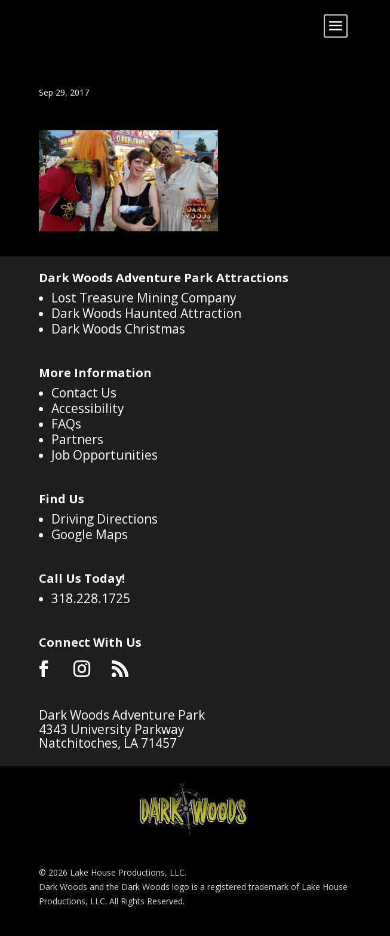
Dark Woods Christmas (118, 328)
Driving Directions (104, 518)
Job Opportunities (104, 454)
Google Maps (89, 534)
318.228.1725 (90, 598)
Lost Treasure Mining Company (144, 297)
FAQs (66, 423)
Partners (77, 439)
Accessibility (87, 408)
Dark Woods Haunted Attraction (146, 313)
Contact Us (83, 392)
